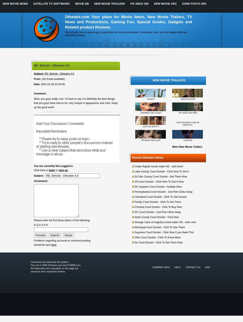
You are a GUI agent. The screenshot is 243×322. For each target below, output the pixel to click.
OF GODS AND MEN (188, 113)
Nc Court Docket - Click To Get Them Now (159, 242)
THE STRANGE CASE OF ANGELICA (187, 123)
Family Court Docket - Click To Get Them (158, 202)
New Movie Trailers (109, 3)
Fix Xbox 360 (139, 3)
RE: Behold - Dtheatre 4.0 (54, 73)
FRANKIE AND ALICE (151, 140)
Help (178, 273)
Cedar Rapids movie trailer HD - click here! (159, 166)
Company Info (161, 273)
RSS (207, 273)
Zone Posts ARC (194, 3)
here (53, 251)
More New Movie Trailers (187, 146)
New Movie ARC (165, 3)
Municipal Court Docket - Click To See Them (160, 227)
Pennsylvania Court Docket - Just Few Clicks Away (163, 191)
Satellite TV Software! (51, 3)
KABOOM (188, 140)
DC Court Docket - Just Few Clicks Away (158, 212)
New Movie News (15, 3)
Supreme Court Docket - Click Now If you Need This (164, 232)
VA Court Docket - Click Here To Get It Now (159, 181)
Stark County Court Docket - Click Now (157, 217)
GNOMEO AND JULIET (151, 113)
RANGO (150, 99)
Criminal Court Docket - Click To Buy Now (158, 207)
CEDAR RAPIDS (187, 99)
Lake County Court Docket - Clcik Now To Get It (162, 171)
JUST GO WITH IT (151, 127)
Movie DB (82, 3)
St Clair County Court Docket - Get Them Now (161, 176)
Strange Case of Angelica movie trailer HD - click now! (165, 222)
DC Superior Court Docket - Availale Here (158, 186)
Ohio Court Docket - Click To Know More (158, 237)
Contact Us (193, 273)
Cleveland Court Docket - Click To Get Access (161, 196)
